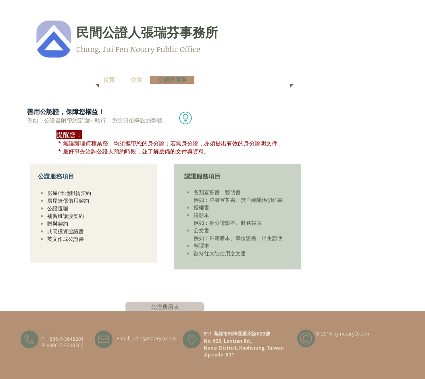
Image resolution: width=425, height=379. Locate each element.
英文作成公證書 (65, 238)
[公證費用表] (164, 306)
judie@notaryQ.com (153, 338)
